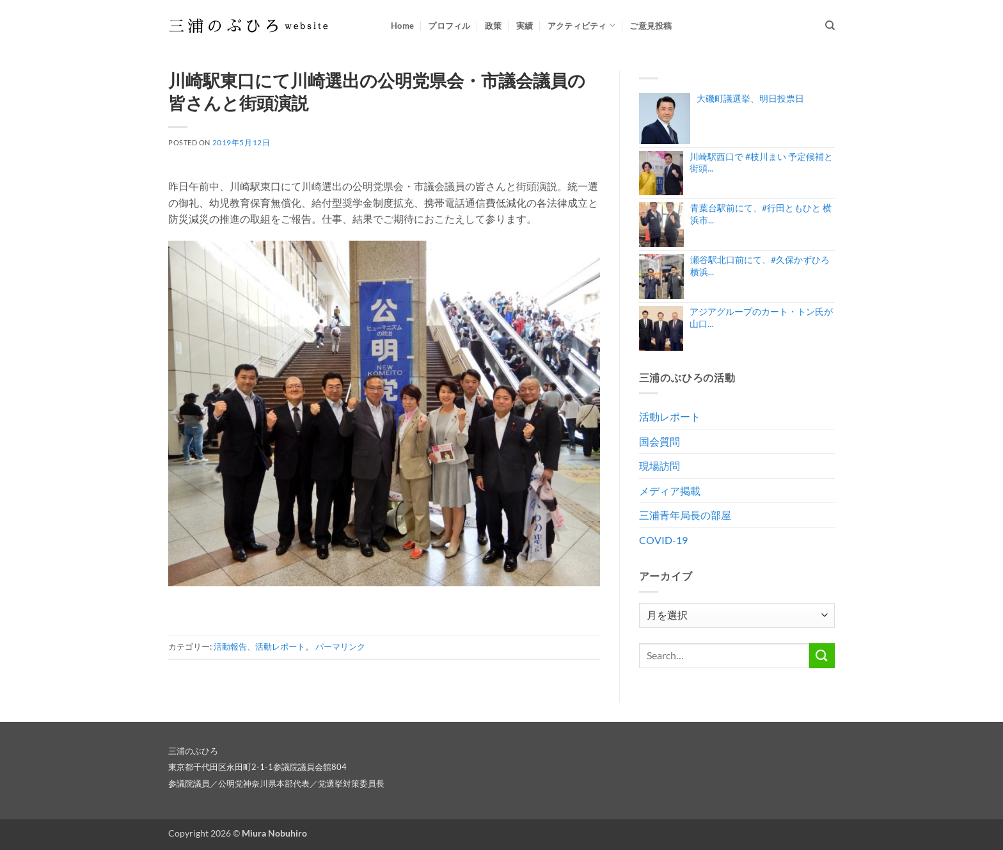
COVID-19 (663, 540)
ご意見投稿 (650, 25)
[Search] (830, 25)
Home (402, 25)
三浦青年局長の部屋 (685, 515)
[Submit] (822, 655)
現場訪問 (659, 466)
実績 (524, 25)
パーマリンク (340, 646)
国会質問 (659, 441)
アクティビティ (581, 25)
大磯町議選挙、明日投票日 (750, 98)
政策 (493, 25)
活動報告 (230, 646)
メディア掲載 (669, 491)
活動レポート (280, 646)
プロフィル (449, 25)
